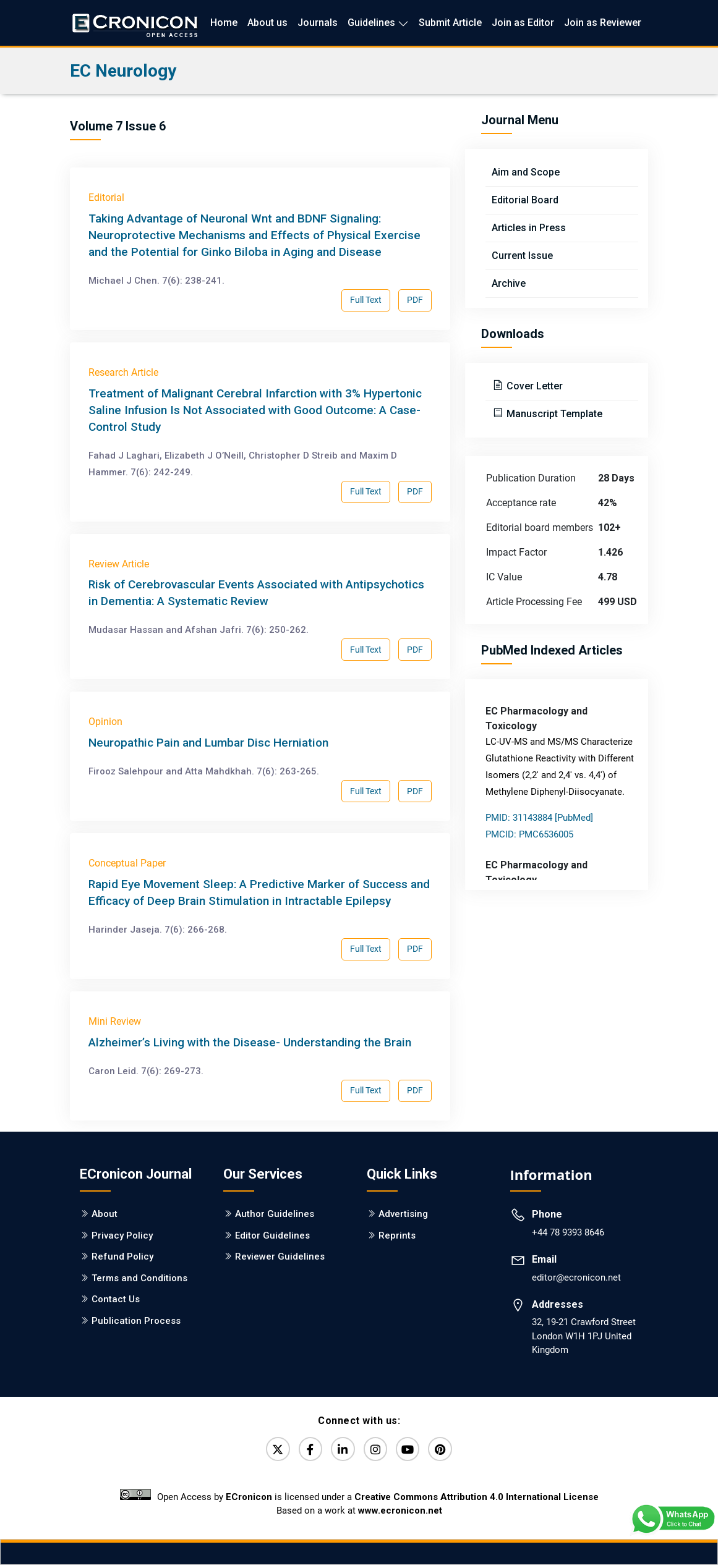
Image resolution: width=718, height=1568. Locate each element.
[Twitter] (269, 1450)
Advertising (403, 1213)
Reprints (397, 1235)
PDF (415, 300)
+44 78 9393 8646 (568, 1232)
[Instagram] (377, 1450)
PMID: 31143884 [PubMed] (539, 817)
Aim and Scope (526, 172)
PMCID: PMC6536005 (529, 834)
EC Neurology (123, 71)
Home (223, 22)
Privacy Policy (122, 1235)
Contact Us (116, 1299)
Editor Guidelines (272, 1235)
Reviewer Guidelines (280, 1256)
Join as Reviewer (602, 22)
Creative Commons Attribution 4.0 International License (476, 1500)
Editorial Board (525, 200)
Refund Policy (122, 1256)
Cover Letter (533, 386)
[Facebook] (305, 1450)
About (105, 1213)
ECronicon (249, 1500)
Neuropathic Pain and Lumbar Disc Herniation (208, 742)
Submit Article (450, 22)
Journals (317, 22)
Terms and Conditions (139, 1278)
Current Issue (522, 255)
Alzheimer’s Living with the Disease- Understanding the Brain (249, 1042)
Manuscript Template (553, 414)
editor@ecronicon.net (576, 1277)
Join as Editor (523, 22)
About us (267, 22)
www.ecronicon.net (400, 1513)
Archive (509, 283)
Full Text (366, 300)
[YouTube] (413, 1450)
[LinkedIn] (341, 1450)
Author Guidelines (274, 1213)
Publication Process (136, 1320)
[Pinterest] (449, 1450)
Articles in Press (529, 228)
